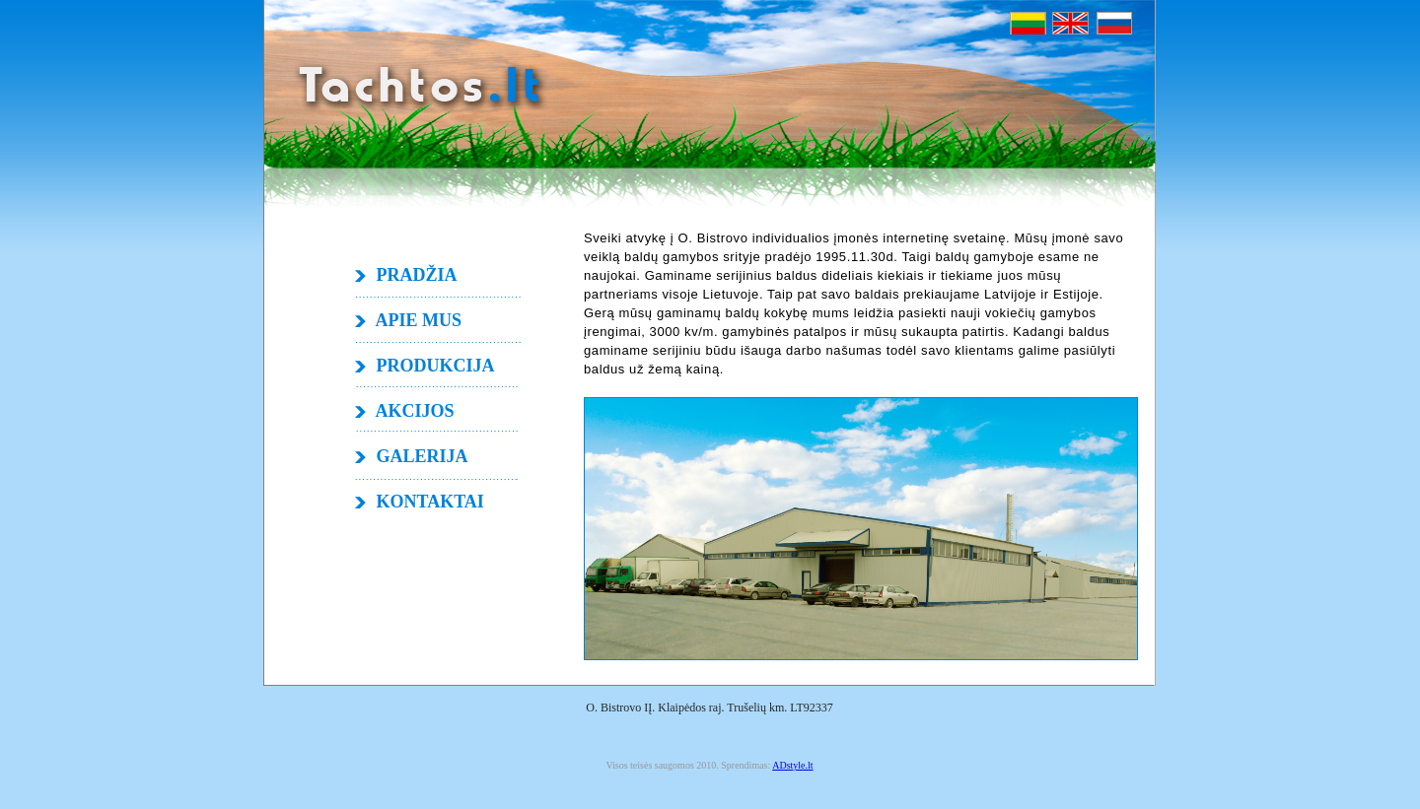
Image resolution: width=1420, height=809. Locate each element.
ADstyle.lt (792, 765)
